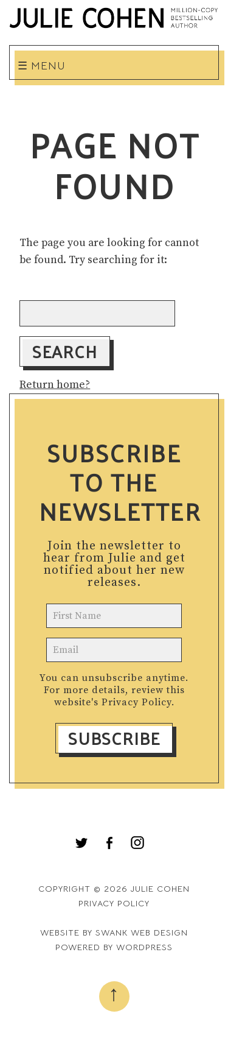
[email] (113, 650)
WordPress (144, 947)
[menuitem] (81, 843)
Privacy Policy (136, 702)
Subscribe (114, 738)
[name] (113, 616)
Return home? (54, 385)
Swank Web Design (141, 932)
